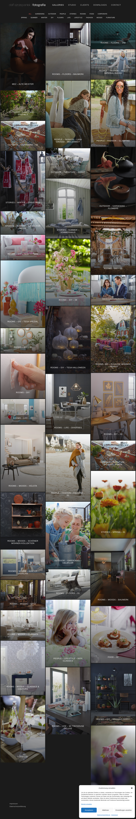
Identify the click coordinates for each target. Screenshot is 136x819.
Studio (72, 5)
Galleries (58, 5)
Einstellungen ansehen (123, 810)
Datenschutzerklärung (103, 815)
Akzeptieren (89, 810)
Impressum (114, 815)
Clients (84, 5)
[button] (132, 788)
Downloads (100, 5)
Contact (116, 5)
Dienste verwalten (86, 804)
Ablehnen (105, 810)
